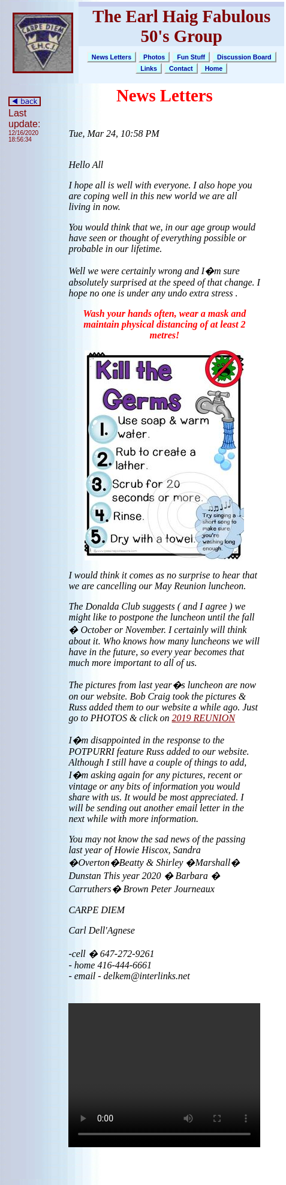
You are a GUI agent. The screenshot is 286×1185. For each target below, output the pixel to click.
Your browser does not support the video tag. (164, 1075)
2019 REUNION (203, 718)
